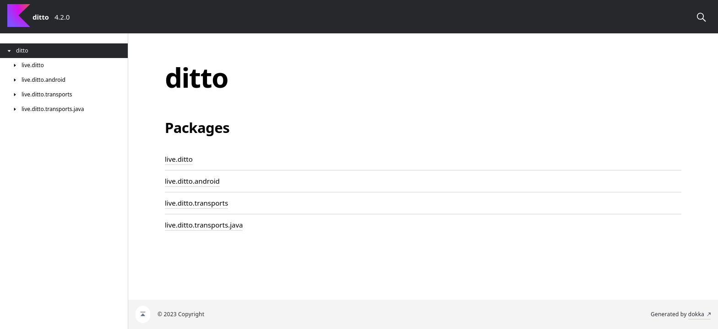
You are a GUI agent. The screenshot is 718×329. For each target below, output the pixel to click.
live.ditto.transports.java (204, 224)
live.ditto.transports (196, 202)
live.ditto (179, 159)
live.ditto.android (192, 181)
